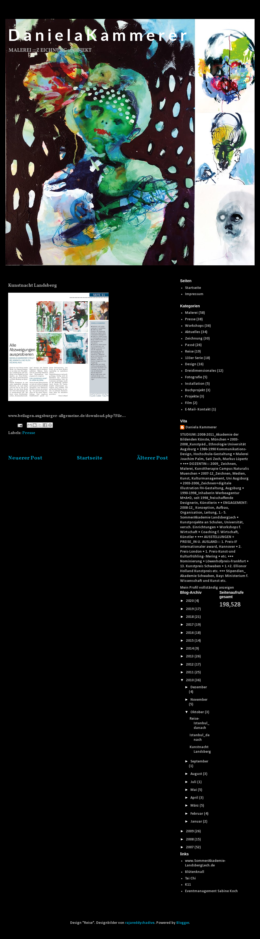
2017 (190, 625)
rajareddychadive (139, 923)
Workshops (194, 326)
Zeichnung (194, 339)
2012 (190, 665)
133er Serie (194, 358)
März (195, 806)
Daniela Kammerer (201, 427)
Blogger (182, 923)
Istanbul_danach (200, 737)
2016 (190, 633)
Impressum (194, 294)
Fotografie (193, 377)
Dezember (198, 687)
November (198, 700)
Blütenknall (194, 872)
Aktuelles (192, 332)
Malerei (191, 313)
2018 (190, 617)
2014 (190, 649)
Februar (197, 814)
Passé (189, 345)
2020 (190, 601)
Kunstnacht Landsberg (200, 749)
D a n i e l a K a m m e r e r (97, 34)
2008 (190, 839)
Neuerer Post (25, 458)
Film (188, 403)
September (199, 761)
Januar (196, 822)
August (196, 774)
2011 (190, 672)
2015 (190, 641)
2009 (190, 831)
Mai (194, 790)
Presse (28, 433)
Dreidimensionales (200, 371)
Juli (193, 782)
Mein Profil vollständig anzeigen (207, 588)
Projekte (192, 396)
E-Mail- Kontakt (198, 409)
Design (190, 364)
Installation (194, 384)
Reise (189, 352)
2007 (190, 847)
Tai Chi (190, 878)
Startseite (89, 458)
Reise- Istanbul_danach (199, 723)
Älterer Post (152, 458)
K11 (188, 885)
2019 (190, 609)
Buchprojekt (195, 390)
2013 (190, 656)
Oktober (197, 712)
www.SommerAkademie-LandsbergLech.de (205, 863)
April (194, 798)
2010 (190, 680)
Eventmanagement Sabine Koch (211, 891)
